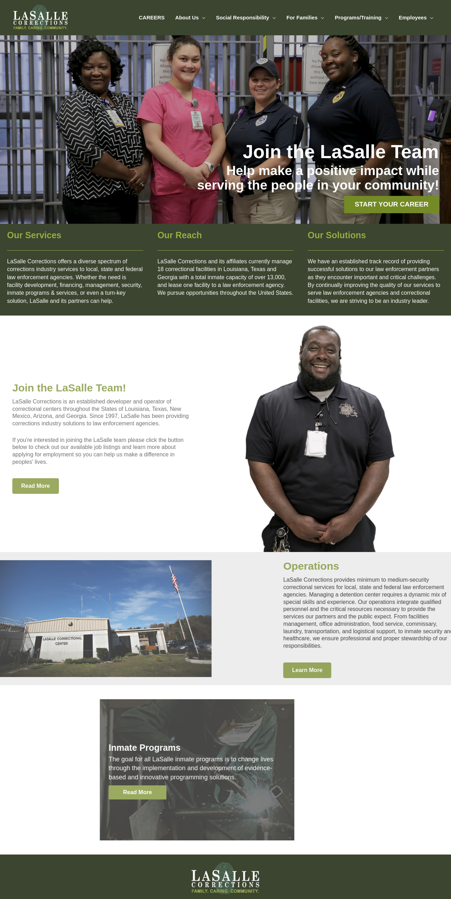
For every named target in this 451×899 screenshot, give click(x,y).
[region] (225, 129)
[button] (64, 792)
